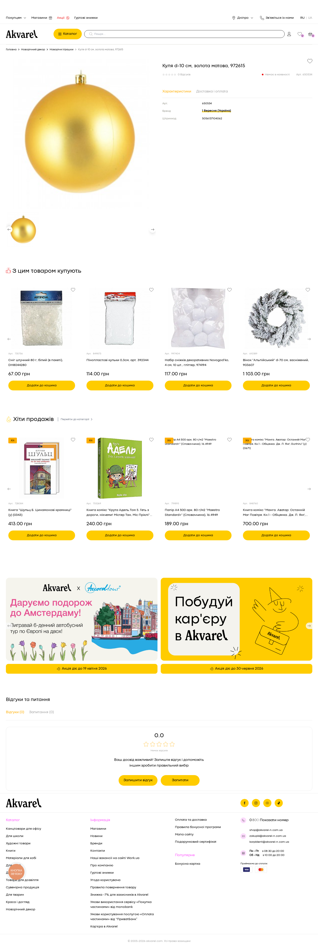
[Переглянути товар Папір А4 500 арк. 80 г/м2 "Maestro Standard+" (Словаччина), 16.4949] (198, 468)
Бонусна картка (187, 863)
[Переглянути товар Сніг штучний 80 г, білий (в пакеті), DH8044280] (41, 318)
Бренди (96, 843)
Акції (63, 18)
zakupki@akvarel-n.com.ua (267, 836)
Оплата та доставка (191, 819)
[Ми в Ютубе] (267, 803)
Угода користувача (105, 880)
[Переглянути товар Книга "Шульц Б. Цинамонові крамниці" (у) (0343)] (41, 468)
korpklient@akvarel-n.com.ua (269, 842)
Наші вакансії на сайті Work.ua (114, 858)
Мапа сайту (184, 834)
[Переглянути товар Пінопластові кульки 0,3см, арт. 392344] (119, 318)
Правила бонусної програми (198, 827)
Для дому (13, 872)
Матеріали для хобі (21, 858)
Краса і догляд (18, 902)
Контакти (97, 850)
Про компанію (101, 865)
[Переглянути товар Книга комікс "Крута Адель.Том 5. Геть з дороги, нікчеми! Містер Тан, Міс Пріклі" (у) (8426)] (119, 468)
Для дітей (13, 865)
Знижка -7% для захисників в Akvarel (119, 894)
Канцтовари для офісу (23, 828)
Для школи (14, 836)
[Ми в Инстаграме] (256, 803)
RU (302, 17)
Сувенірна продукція (22, 887)
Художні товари (18, 843)
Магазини (41, 18)
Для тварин (15, 894)
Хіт (12, 440)
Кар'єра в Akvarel (104, 926)
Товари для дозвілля (22, 880)
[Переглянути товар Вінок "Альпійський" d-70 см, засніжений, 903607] (276, 318)
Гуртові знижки (86, 17)
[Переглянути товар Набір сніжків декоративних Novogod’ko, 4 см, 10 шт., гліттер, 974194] (198, 318)
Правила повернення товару (113, 887)
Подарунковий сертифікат (195, 841)
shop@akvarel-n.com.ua (266, 830)
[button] (9, 229)
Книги (10, 850)
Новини (96, 836)
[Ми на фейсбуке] (244, 803)
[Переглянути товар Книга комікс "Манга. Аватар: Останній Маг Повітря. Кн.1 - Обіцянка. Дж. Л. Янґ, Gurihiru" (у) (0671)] (276, 468)
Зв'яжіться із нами (277, 18)
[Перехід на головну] (28, 34)
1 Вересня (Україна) (216, 111)
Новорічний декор (20, 909)
